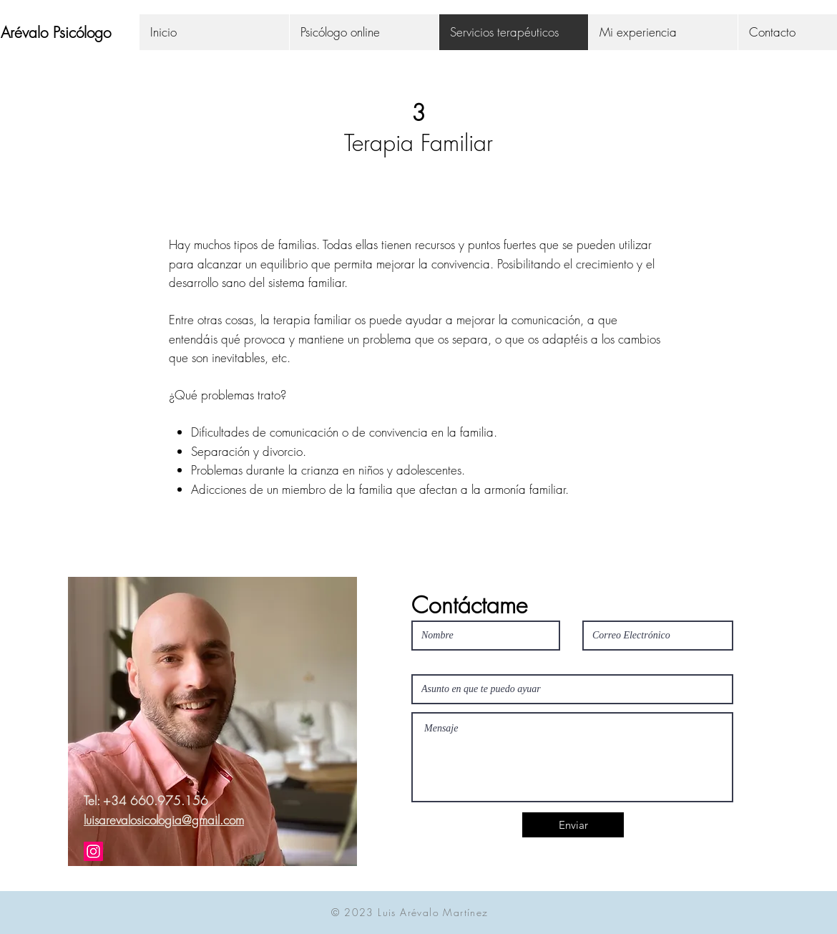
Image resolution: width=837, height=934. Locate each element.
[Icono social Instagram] (93, 851)
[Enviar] (573, 824)
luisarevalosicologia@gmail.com (164, 820)
